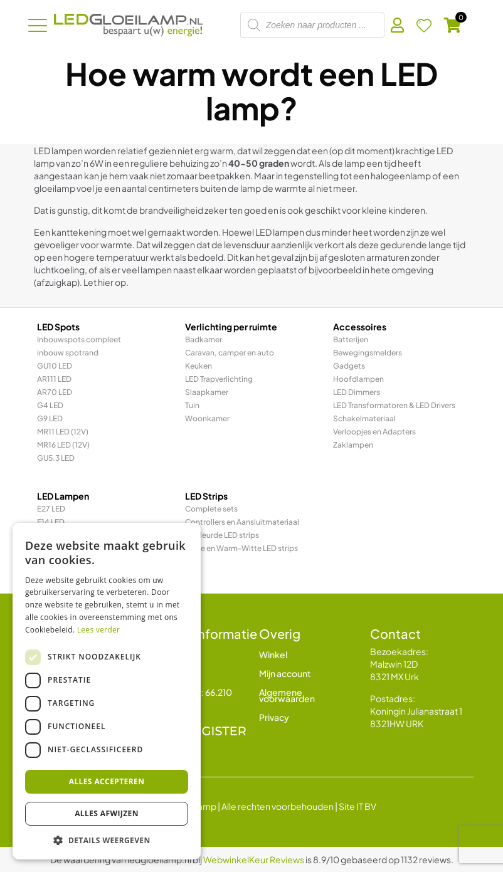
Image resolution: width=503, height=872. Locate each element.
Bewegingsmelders (367, 352)
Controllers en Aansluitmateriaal (242, 522)
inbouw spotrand (67, 352)
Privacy (274, 717)
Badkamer (203, 339)
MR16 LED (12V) (63, 444)
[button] (106, 840)
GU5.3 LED (56, 458)
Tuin (192, 405)
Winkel (273, 654)
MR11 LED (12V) (62, 431)
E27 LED (51, 508)
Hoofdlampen (358, 379)
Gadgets (349, 365)
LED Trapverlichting (219, 379)
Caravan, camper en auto (229, 352)
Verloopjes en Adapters (374, 431)
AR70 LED (54, 392)
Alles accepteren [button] (107, 781)
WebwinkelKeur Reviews (253, 859)
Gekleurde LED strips (222, 535)
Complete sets (211, 508)
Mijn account (285, 673)
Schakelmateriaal (364, 418)
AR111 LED (54, 379)
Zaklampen (353, 444)
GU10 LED (54, 365)
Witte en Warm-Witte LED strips (241, 548)
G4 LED (50, 405)
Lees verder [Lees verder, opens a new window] (98, 629)
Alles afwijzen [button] (107, 813)
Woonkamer (207, 418)
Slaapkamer (206, 392)
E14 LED (51, 522)
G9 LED (50, 418)
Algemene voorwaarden (287, 695)
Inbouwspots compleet (79, 339)
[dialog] (107, 691)
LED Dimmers (356, 392)
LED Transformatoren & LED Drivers (394, 405)
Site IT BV (357, 806)
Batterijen (350, 339)
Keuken (198, 365)
